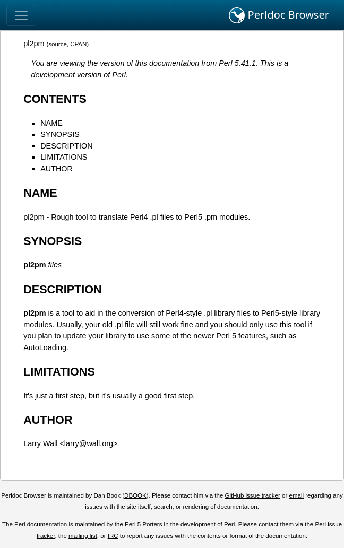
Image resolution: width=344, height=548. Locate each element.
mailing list (82, 536)
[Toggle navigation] (21, 15)
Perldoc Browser (279, 15)
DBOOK (135, 495)
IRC (113, 536)
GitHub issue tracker (252, 495)
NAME (51, 123)
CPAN (78, 44)
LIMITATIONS (63, 157)
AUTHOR (56, 168)
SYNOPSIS (60, 134)
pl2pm (33, 43)
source (57, 44)
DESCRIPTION (66, 146)
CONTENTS (55, 99)
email (296, 495)
